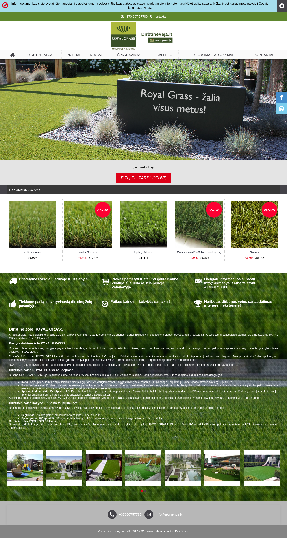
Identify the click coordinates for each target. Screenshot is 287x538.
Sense (254, 252)
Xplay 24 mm (144, 252)
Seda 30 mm (88, 252)
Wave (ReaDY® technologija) (199, 252)
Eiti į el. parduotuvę (143, 178)
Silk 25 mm (32, 252)
